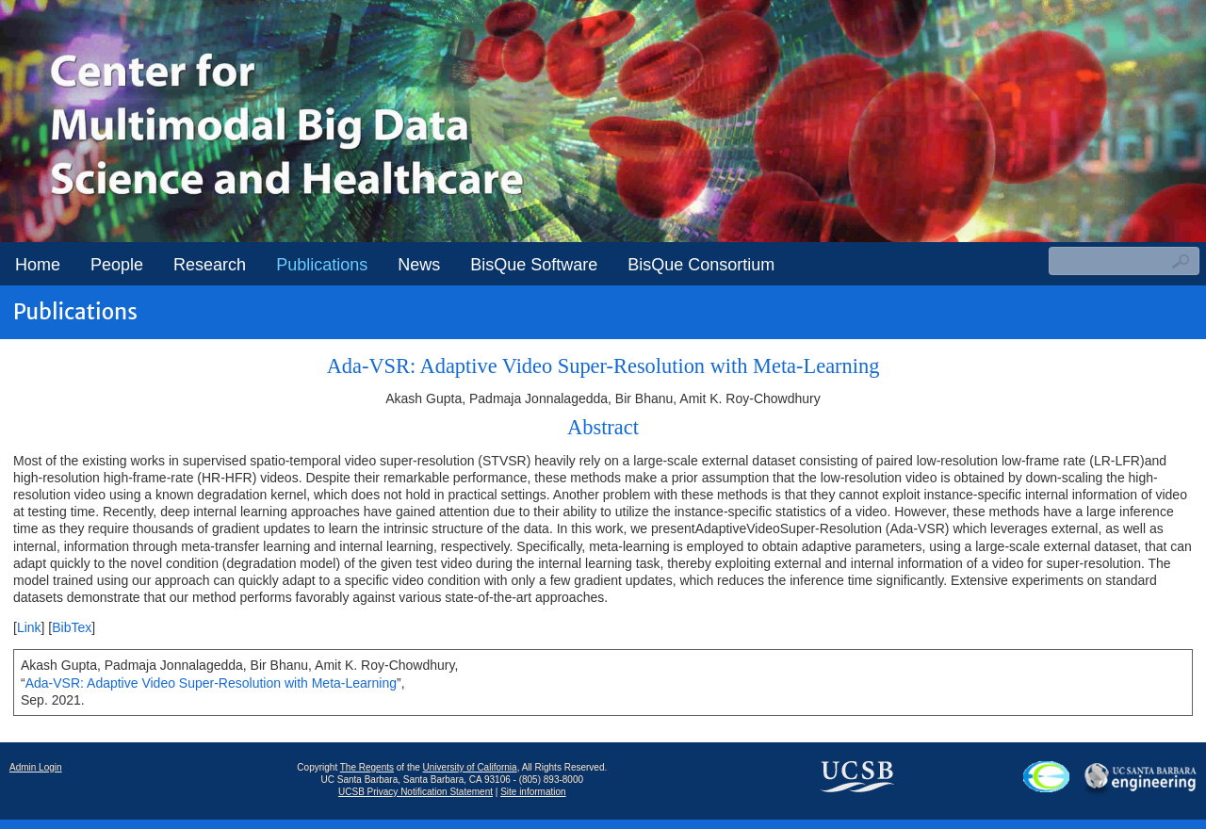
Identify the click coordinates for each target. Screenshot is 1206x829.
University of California (470, 767)
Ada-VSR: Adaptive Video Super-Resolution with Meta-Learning (211, 683)
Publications (321, 264)
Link (29, 627)
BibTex (71, 627)
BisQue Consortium (700, 264)
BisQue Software (533, 264)
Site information (532, 792)
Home (37, 264)
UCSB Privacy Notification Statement (415, 792)
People (116, 264)
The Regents (367, 767)
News (419, 264)
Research (209, 264)
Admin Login (35, 767)
